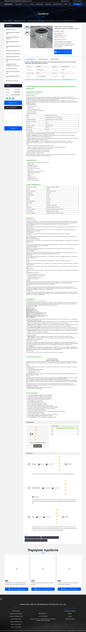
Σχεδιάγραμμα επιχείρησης (70, 610)
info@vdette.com (65, 1)
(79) (12, 38)
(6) (13, 50)
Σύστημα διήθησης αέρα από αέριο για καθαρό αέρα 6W (42, 583)
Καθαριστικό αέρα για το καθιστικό (33, 537)
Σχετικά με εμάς (39, 4)
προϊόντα (10, 20)
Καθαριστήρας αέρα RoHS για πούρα (50, 537)
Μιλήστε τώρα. (13, 102)
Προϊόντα (26, 4)
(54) (12, 56)
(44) (13, 72)
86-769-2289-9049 (77, 1)
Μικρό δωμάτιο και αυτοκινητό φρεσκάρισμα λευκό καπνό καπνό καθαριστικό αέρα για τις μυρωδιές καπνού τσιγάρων (15, 583)
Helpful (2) (69, 464)
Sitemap (70, 616)
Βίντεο (32, 4)
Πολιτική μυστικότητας (70, 618)
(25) (13, 47)
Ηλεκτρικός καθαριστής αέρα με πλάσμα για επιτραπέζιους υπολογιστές (68, 583)
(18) (13, 60)
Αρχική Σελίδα (18, 4)
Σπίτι (5, 20)
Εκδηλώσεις (48, 4)
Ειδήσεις (70, 613)
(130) (13, 33)
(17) (11, 29)
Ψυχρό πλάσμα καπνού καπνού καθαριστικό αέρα (36, 540)
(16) (12, 42)
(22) (11, 68)
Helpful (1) (36, 496)
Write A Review (37, 445)
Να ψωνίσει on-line (57, 4)
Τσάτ (77, 4)
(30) (12, 65)
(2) (13, 77)
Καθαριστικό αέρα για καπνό (20, 20)
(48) (13, 53)
